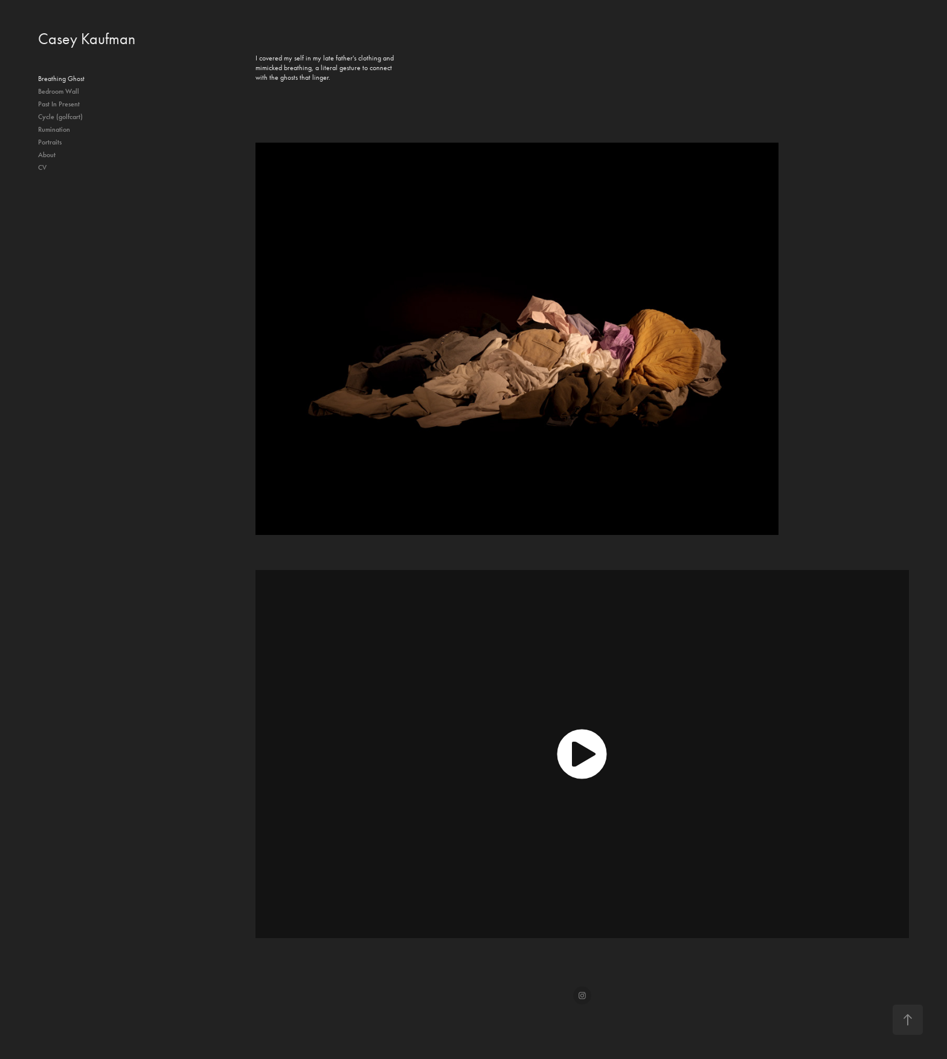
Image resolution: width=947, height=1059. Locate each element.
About (47, 155)
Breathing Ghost (61, 78)
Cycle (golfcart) (60, 116)
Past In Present (59, 104)
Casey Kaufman (86, 39)
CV (42, 167)
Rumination (54, 129)
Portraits (50, 142)
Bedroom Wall (58, 91)
